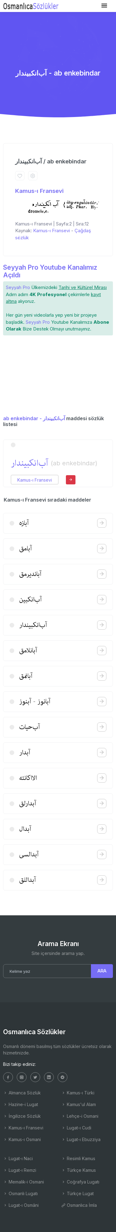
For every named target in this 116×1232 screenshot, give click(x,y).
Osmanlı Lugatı (20, 1193)
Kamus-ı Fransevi (39, 190)
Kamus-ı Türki (77, 1092)
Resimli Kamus (78, 1158)
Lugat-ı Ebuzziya (81, 1139)
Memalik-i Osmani (23, 1181)
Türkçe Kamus (78, 1170)
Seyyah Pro (18, 287)
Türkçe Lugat (77, 1193)
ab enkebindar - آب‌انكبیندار (34, 418)
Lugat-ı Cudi (76, 1127)
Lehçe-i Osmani (79, 1116)
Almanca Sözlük (22, 1092)
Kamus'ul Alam (78, 1104)
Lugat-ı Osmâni (21, 1205)
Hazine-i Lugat (20, 1104)
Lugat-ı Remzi (19, 1170)
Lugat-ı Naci (18, 1158)
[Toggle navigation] (104, 6)
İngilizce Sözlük (22, 1116)
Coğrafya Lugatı (80, 1181)
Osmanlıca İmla (79, 1205)
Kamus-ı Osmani (22, 1139)
